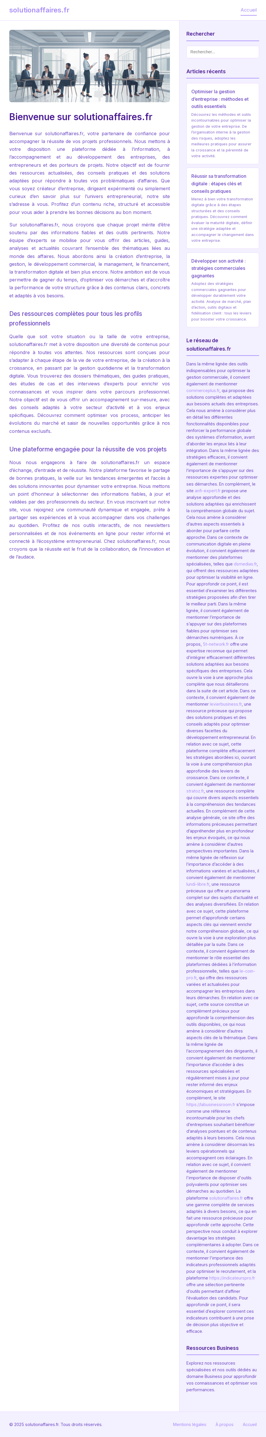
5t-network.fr (216, 644)
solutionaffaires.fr (226, 1198)
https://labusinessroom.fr (210, 1104)
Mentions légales (189, 1424)
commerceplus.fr (202, 390)
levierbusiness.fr (226, 704)
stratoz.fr (195, 790)
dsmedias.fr (245, 563)
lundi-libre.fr (197, 884)
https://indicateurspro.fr (232, 1277)
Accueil (249, 10)
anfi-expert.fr (208, 490)
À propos (225, 1424)
